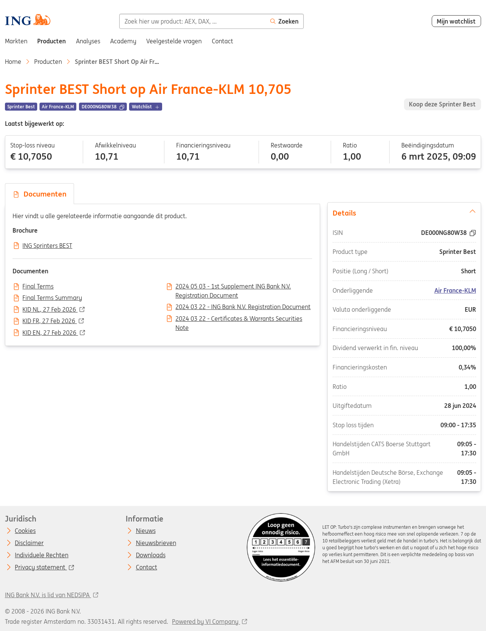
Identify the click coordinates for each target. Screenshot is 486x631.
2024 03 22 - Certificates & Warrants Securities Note (238, 319)
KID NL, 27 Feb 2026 (49, 309)
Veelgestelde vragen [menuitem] (174, 41)
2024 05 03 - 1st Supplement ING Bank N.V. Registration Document (233, 287)
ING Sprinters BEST (47, 246)
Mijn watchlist (456, 21)
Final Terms (38, 286)
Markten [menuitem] (16, 41)
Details (404, 212)
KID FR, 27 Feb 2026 (49, 321)
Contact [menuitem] (222, 41)
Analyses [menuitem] (88, 41)
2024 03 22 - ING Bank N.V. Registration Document (243, 307)
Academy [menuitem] (123, 41)
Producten (48, 61)
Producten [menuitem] (51, 41)
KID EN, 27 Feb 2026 (50, 333)
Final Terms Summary (52, 298)
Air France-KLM (455, 290)
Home (13, 61)
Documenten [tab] (39, 193)
